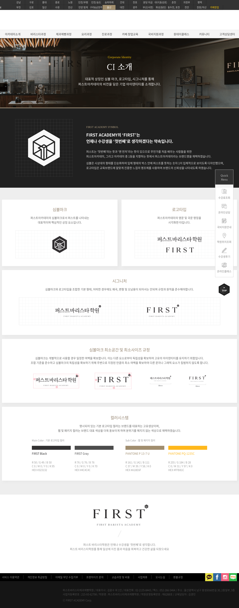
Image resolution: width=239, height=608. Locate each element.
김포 (31, 7)
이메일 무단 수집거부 (66, 577)
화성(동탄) (161, 7)
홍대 (44, 2)
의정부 (186, 2)
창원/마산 (202, 7)
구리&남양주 (96, 7)
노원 (70, 2)
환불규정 (178, 577)
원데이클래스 (181, 34)
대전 (122, 7)
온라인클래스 (224, 271)
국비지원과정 (156, 34)
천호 (135, 2)
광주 (135, 7)
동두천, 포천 (174, 7)
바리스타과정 (38, 34)
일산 (44, 7)
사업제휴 (142, 577)
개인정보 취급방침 (37, 577)
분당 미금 (148, 2)
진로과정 (107, 34)
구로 (31, 2)
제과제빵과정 (64, 34)
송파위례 (109, 2)
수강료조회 (224, 197)
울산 (109, 7)
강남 (18, 2)
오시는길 (160, 577)
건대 (122, 2)
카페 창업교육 (130, 34)
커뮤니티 (204, 34)
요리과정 (86, 34)
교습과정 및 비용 (121, 577)
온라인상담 (224, 212)
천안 (187, 7)
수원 (57, 7)
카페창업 (214, 7)
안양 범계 (83, 7)
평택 (200, 2)
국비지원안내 (224, 227)
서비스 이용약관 (10, 577)
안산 (70, 7)
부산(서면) (148, 7)
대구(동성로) (161, 2)
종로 (57, 2)
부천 (18, 7)
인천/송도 (96, 2)
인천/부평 (83, 2)
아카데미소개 (13, 34)
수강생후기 (224, 256)
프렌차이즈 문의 (95, 577)
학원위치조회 (224, 242)
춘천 (174, 2)
